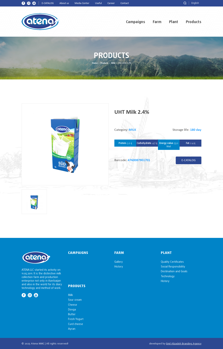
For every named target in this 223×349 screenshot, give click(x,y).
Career (111, 3)
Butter (72, 314)
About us (64, 3)
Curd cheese (75, 324)
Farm (157, 22)
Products (193, 22)
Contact (124, 3)
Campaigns (135, 22)
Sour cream (75, 299)
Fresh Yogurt (75, 319)
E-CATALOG (48, 3)
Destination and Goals (174, 271)
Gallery (118, 261)
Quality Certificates (172, 261)
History (118, 266)
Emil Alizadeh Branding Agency (183, 343)
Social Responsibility (173, 266)
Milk (113, 63)
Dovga (72, 309)
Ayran (71, 328)
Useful (98, 3)
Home (95, 63)
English (195, 3)
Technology (168, 276)
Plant (173, 22)
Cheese (72, 304)
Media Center (82, 3)
